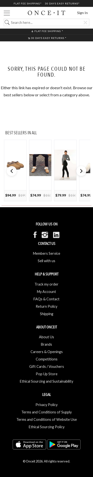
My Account (46, 292)
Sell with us (46, 261)
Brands (46, 344)
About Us (46, 337)
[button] (81, 171)
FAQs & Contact (46, 299)
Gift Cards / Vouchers (46, 366)
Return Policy (46, 306)
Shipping (46, 314)
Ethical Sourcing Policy (46, 427)
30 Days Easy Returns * (47, 37)
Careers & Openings (47, 352)
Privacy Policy (46, 405)
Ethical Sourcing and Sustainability (46, 381)
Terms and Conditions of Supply (46, 412)
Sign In (82, 13)
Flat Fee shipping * (47, 31)
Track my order (46, 284)
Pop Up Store (47, 374)
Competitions (47, 359)
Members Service (46, 253)
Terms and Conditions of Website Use (46, 419)
